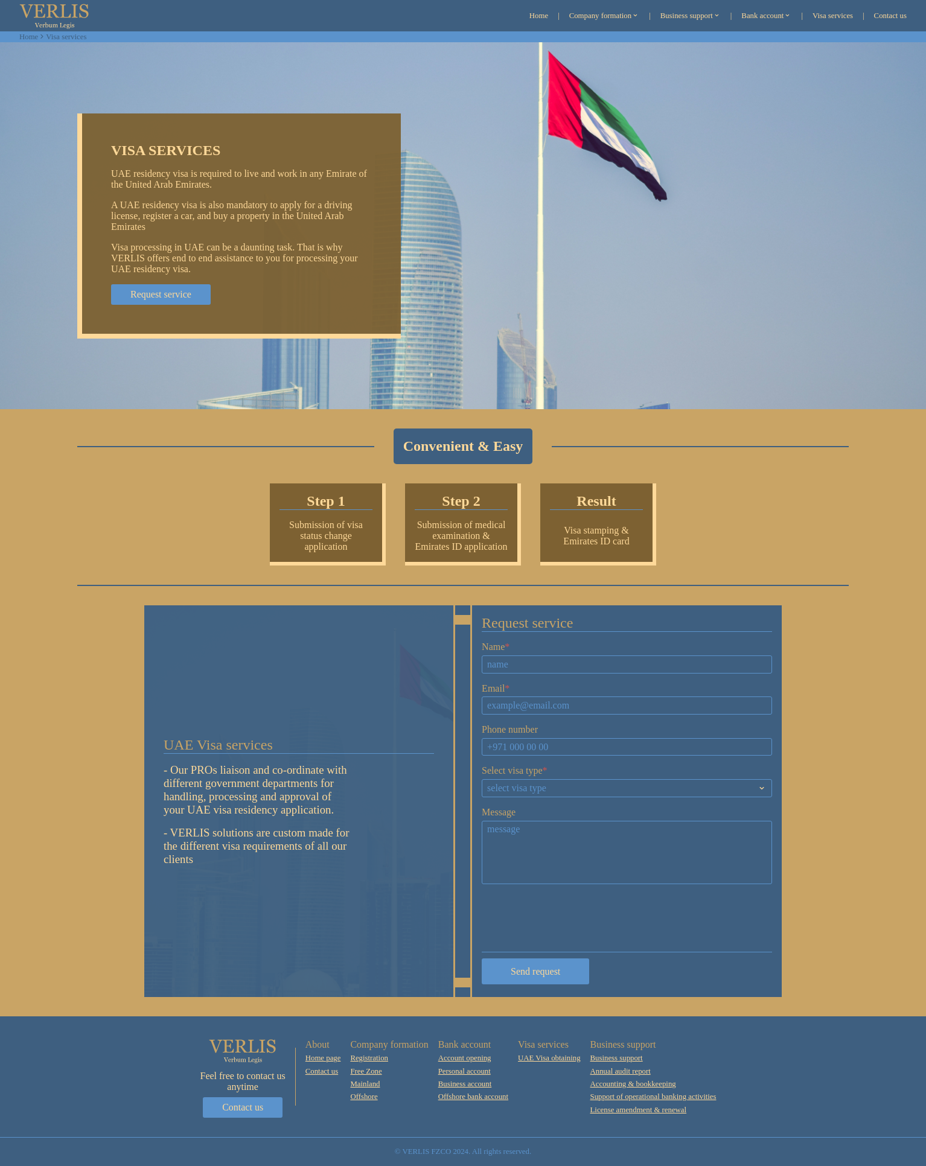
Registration (369, 1058)
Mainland (365, 1084)
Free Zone (366, 1071)
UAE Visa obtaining (549, 1058)
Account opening (464, 1058)
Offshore (363, 1096)
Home (28, 37)
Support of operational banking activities (653, 1096)
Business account (465, 1084)
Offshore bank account (473, 1096)
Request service (160, 294)
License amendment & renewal (638, 1110)
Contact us (242, 1107)
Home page (323, 1058)
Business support (616, 1058)
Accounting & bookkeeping (633, 1084)
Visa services (66, 37)
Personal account (464, 1071)
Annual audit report (620, 1071)
